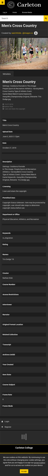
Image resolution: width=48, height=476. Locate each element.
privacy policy (39, 462)
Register (6, 427)
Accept (24, 471)
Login (5, 421)
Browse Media (27, 12)
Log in (5, 12)
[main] (24, 233)
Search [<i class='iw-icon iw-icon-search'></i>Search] (46, 18)
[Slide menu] (2, 2)
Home (15, 12)
